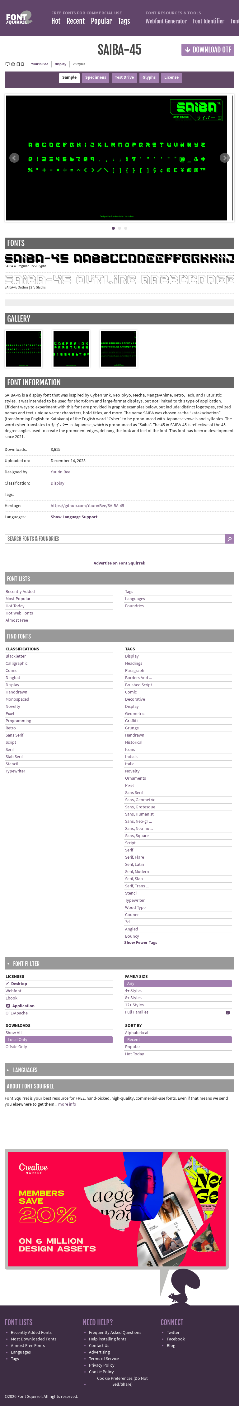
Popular (101, 21)
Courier (132, 915)
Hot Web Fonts (19, 613)
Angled (131, 929)
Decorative (135, 699)
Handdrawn (16, 692)
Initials (131, 757)
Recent (76, 21)
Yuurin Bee (39, 64)
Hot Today (15, 606)
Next (225, 158)
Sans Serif (14, 735)
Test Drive (124, 77)
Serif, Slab (134, 879)
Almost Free (17, 620)
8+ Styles (133, 998)
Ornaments (135, 778)
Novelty (13, 706)
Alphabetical (136, 1033)
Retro (11, 728)
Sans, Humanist (139, 814)
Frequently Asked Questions (115, 1332)
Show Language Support (74, 517)
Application (20, 1006)
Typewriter (15, 771)
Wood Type (135, 907)
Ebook (11, 998)
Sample (69, 77)
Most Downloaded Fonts (33, 1339)
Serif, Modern (137, 872)
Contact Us (99, 1346)
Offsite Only (16, 1047)
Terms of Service (104, 1359)
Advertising (99, 1352)
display (60, 64)
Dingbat (13, 678)
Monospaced (17, 699)
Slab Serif (14, 757)
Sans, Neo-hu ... (139, 828)
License (171, 77)
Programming (18, 721)
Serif (10, 749)
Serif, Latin (134, 864)
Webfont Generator (166, 21)
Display (57, 483)
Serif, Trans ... (137, 886)
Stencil (12, 764)
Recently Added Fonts (31, 1332)
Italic (129, 764)
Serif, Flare (134, 857)
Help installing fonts (107, 1339)
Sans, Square (137, 836)
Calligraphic (16, 663)
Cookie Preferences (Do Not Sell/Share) (122, 1381)
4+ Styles (133, 991)
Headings (133, 663)
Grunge (132, 728)
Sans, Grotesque (140, 807)
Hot (55, 21)
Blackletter (16, 656)
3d (127, 922)
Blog (171, 1346)
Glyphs (149, 77)
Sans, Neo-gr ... (138, 821)
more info (67, 1104)
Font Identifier (208, 21)
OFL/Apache (17, 1013)
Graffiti (131, 721)
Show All (14, 1033)
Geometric (134, 714)
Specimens (95, 77)
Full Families (136, 1012)
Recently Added (20, 591)
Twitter (173, 1332)
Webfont (13, 991)
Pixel (10, 714)
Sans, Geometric (140, 800)
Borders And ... (138, 678)
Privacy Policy (102, 1365)
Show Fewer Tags (140, 943)
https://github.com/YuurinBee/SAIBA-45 (87, 506)
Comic (11, 670)
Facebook (176, 1339)
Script (11, 742)
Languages (135, 599)
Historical (134, 742)
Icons (130, 749)
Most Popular (18, 599)
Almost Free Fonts (28, 1346)
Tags (124, 21)
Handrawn (134, 735)
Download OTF (208, 49)
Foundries (134, 606)
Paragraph (134, 670)
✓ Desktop (16, 984)
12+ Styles (134, 1005)
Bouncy (132, 936)
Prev (14, 158)
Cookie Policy (101, 1372)
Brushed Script (138, 685)
